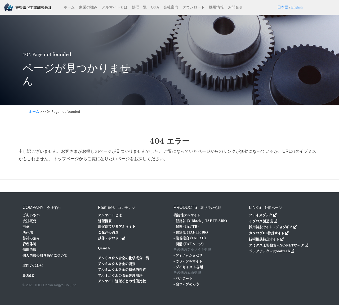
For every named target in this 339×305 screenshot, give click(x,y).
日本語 (282, 7)
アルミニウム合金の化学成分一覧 (123, 257)
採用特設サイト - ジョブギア (271, 226)
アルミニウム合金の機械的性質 (122, 269)
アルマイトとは (115, 7)
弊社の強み (31, 237)
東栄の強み (88, 7)
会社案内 (170, 7)
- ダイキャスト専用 (188, 266)
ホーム (69, 7)
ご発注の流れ (108, 232)
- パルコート (183, 278)
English (297, 7)
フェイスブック (261, 214)
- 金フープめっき (186, 283)
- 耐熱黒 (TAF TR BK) (190, 232)
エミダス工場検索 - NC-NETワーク (276, 245)
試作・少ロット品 (112, 237)
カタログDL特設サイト (266, 232)
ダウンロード (193, 7)
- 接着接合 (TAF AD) (189, 237)
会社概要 (29, 220)
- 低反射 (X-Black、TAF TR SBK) (200, 220)
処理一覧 (139, 7)
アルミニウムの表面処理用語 (120, 275)
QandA (104, 247)
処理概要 (105, 220)
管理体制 (29, 243)
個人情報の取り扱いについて (45, 255)
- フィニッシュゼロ (188, 255)
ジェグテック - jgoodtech (269, 250)
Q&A (155, 7)
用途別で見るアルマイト (117, 226)
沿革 (26, 226)
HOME (28, 275)
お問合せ (235, 7)
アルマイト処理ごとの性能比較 (122, 280)
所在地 (28, 232)
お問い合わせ (33, 265)
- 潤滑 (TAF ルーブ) (188, 243)
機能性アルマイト (187, 214)
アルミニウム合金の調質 (117, 263)
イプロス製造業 (261, 220)
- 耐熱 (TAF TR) (186, 226)
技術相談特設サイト (264, 238)
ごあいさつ (31, 214)
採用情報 (216, 7)
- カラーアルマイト (188, 260)
